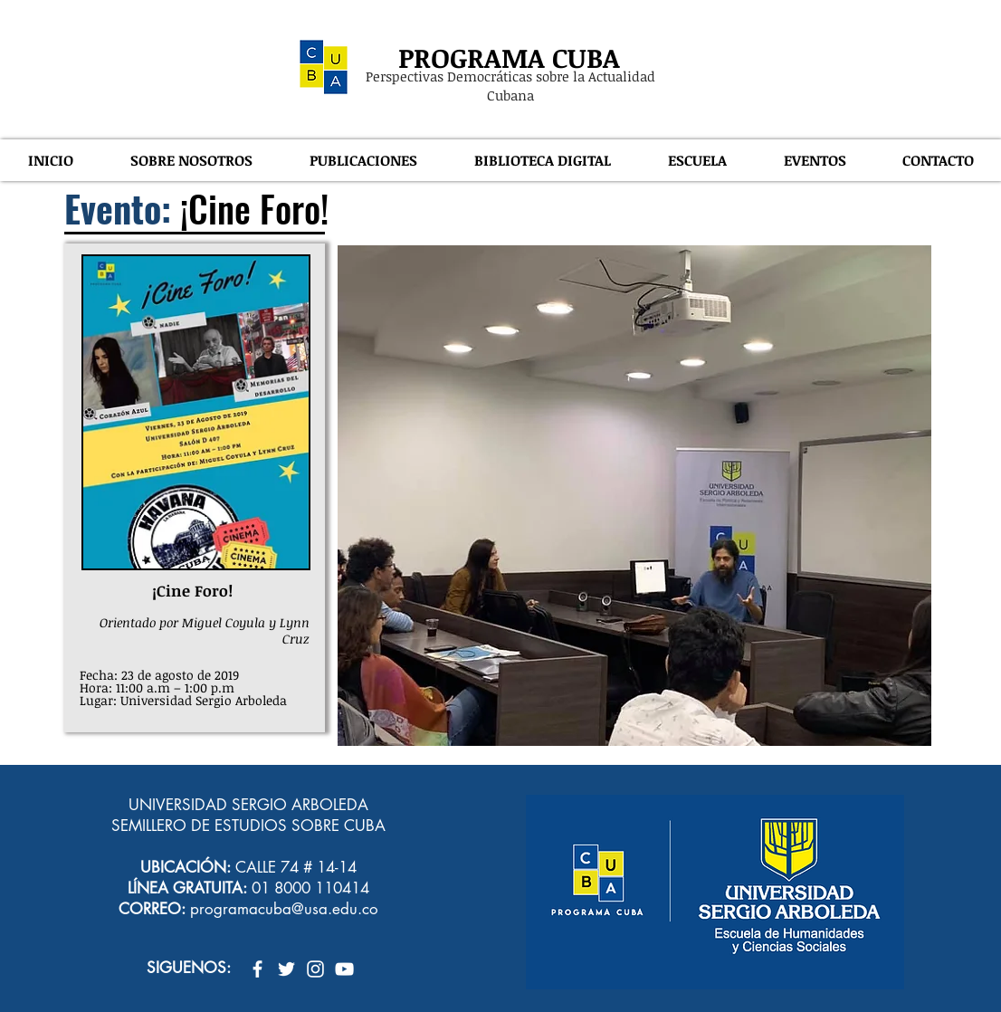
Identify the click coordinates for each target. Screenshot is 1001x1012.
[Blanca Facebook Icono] (257, 969)
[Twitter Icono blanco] (286, 969)
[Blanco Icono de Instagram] (315, 969)
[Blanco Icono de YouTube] (344, 969)
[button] (191, 160)
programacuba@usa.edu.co (284, 909)
